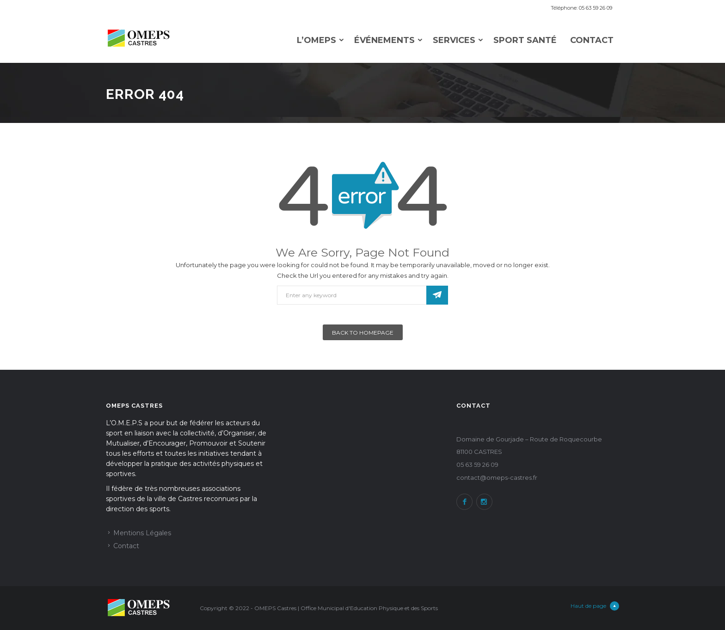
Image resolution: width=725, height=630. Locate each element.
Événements (384, 40)
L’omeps (316, 40)
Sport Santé (525, 40)
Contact (592, 40)
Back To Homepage (362, 332)
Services (454, 40)
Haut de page (595, 606)
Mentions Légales (142, 533)
